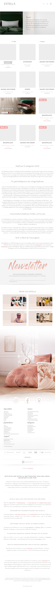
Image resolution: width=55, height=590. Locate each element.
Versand (6, 426)
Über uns (6, 411)
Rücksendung (7, 430)
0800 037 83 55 (7, 440)
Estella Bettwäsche (21, 503)
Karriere (6, 418)
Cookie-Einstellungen (33, 420)
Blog (5, 420)
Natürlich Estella (8, 414)
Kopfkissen (38, 527)
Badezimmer (30, 430)
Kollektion (6, 413)
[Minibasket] (50, 4)
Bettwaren (30, 428)
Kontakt (29, 418)
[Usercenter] (47, 4)
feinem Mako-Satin (32, 503)
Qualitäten (6, 416)
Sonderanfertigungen (33, 411)
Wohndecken (30, 548)
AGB (5, 425)
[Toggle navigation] (5, 9)
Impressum (6, 431)
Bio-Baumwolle (33, 514)
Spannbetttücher (32, 426)
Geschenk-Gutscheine (33, 415)
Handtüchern (48, 537)
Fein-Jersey (23, 514)
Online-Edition (31, 432)
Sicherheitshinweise (32, 419)
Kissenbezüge (4, 246)
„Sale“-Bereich (45, 560)
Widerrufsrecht (7, 429)
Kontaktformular (8, 446)
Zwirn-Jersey (18, 514)
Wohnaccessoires (8, 415)
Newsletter (30, 414)
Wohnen (30, 431)
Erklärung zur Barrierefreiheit (11, 434)
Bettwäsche (39, 245)
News (5, 419)
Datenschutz (7, 432)
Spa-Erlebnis (38, 539)
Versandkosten (30, 468)
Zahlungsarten (7, 428)
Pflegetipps (27, 207)
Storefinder (30, 416)
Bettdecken (31, 527)
